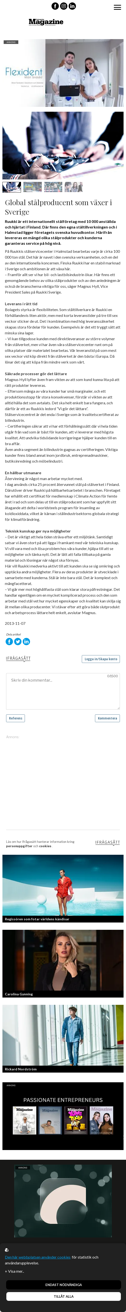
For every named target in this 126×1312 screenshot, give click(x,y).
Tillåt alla (64, 1296)
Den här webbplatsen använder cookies (38, 1257)
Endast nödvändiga (63, 1285)
